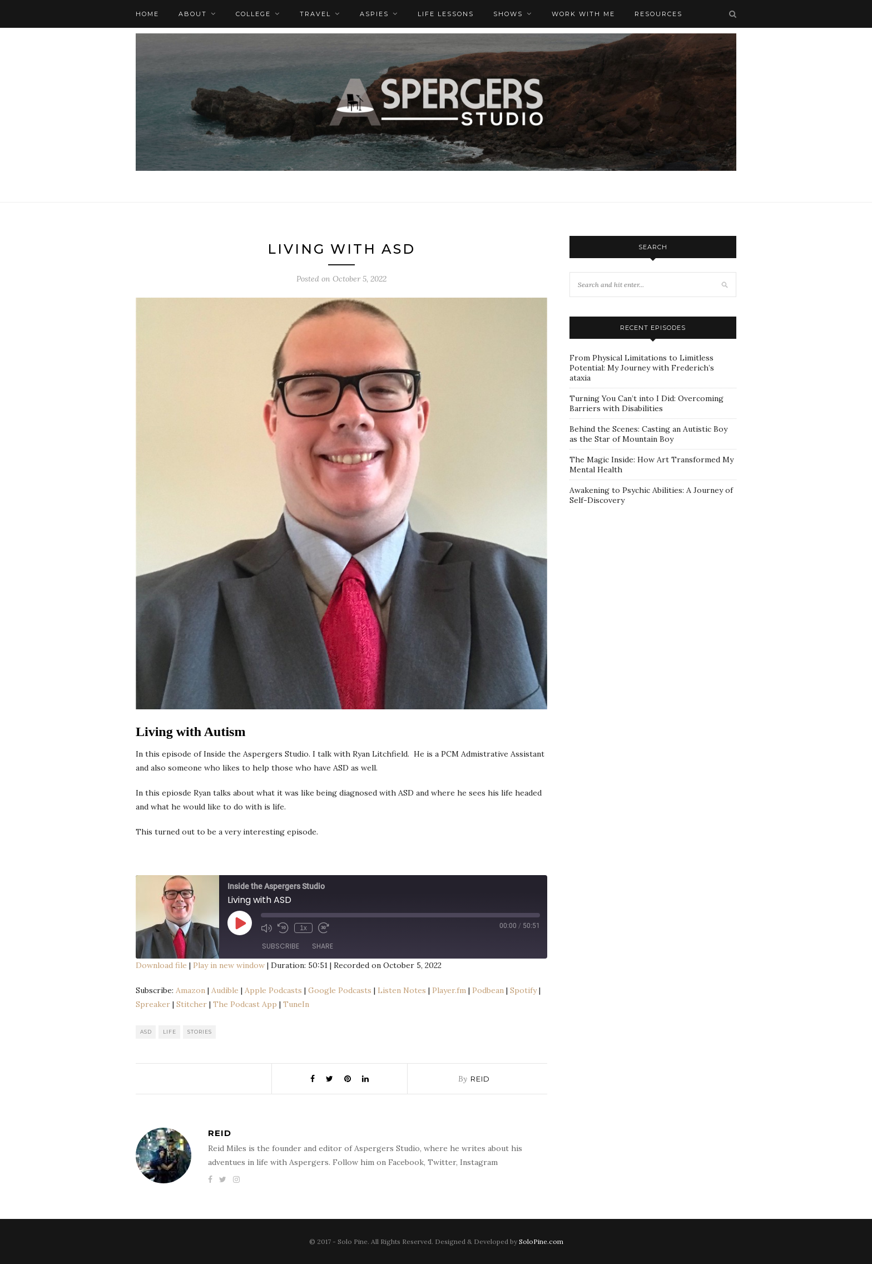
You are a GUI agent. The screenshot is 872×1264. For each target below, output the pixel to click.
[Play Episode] (239, 923)
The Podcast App (245, 1004)
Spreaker (153, 1004)
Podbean (488, 990)
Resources (658, 14)
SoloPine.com (541, 1241)
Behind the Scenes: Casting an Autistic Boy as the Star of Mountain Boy (648, 434)
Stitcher (191, 1004)
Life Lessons (446, 14)
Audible (225, 990)
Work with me (583, 14)
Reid (480, 1078)
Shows (508, 14)
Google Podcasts (339, 990)
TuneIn (296, 1004)
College (253, 14)
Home (147, 14)
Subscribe (280, 946)
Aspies (374, 14)
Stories (199, 1032)
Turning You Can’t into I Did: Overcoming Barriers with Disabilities (646, 403)
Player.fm (449, 990)
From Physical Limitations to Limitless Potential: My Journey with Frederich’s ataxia (641, 368)
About (193, 14)
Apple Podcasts (273, 990)
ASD (146, 1032)
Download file (161, 965)
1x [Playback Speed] (303, 928)
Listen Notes (402, 990)
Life (169, 1032)
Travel (315, 14)
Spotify (523, 990)
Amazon (190, 990)
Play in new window (229, 965)
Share (322, 946)
